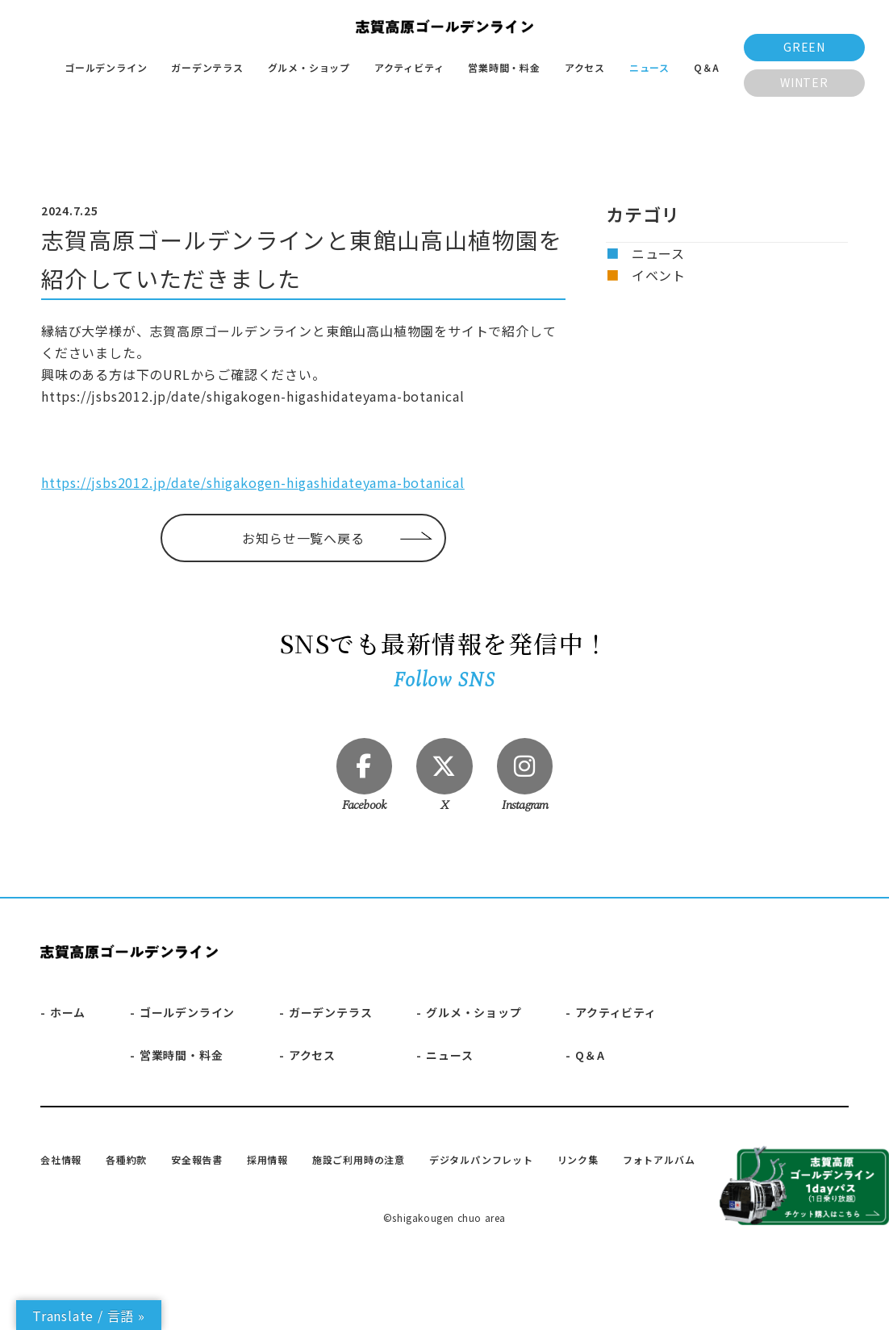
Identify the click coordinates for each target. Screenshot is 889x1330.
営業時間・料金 (504, 67)
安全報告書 (197, 1159)
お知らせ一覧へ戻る (303, 538)
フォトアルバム (659, 1159)
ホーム (68, 1013)
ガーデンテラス (207, 67)
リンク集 (578, 1159)
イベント (659, 275)
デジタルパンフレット (481, 1159)
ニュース (649, 67)
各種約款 (126, 1159)
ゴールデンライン (106, 67)
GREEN (804, 47)
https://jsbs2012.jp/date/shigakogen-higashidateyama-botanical (253, 482)
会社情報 (60, 1159)
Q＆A (707, 67)
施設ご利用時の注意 (358, 1159)
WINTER (804, 82)
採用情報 (267, 1159)
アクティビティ (409, 67)
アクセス (585, 67)
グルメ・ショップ (309, 67)
